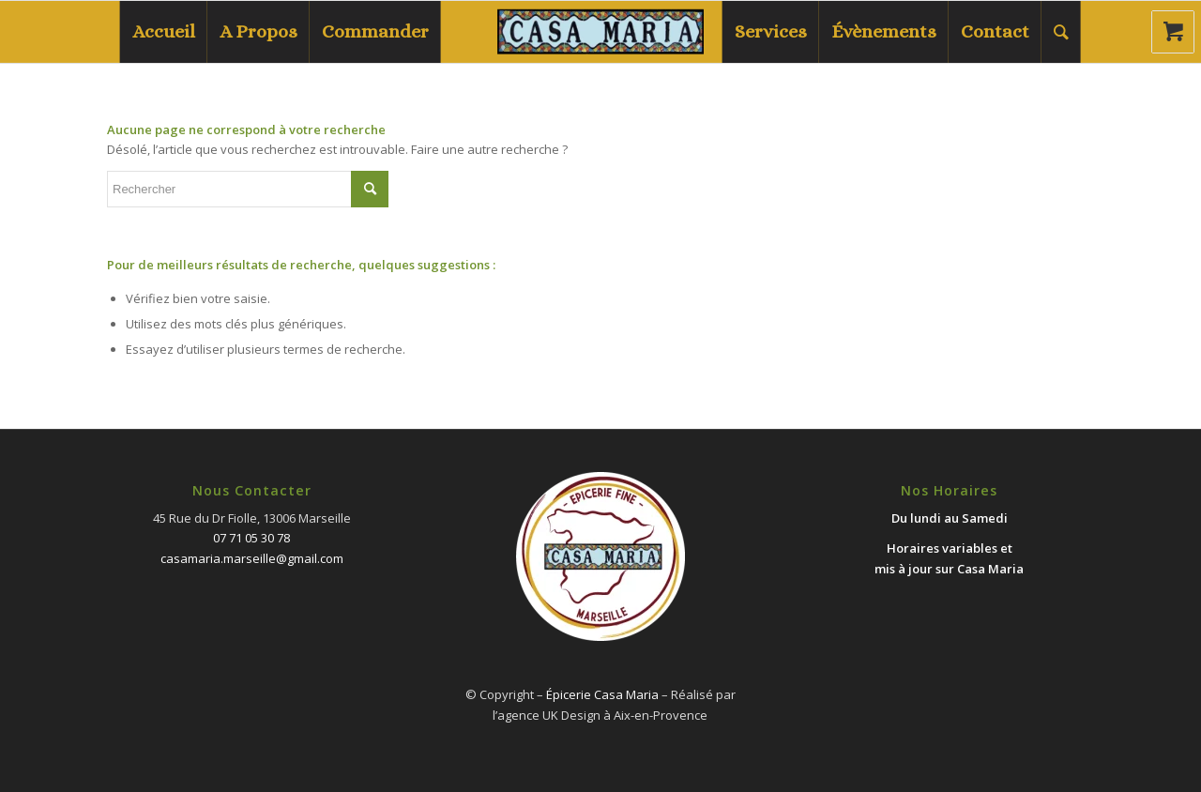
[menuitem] (163, 32)
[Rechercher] (1061, 32)
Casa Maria (990, 568)
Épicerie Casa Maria (602, 694)
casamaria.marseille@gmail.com (251, 558)
